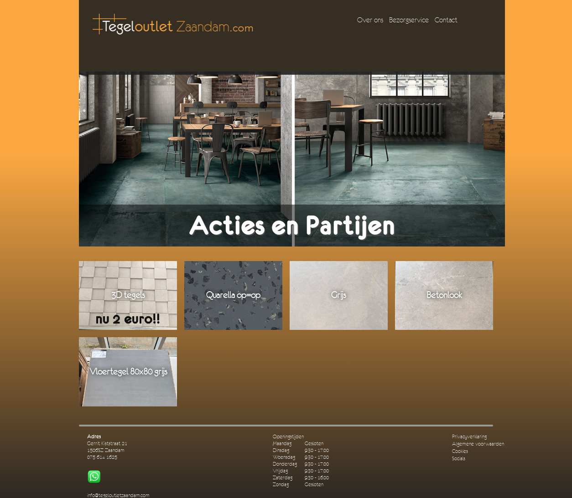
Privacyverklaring (469, 437)
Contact (446, 19)
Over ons (370, 19)
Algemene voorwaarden (478, 444)
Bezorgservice (409, 19)
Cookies (460, 451)
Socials (458, 459)
